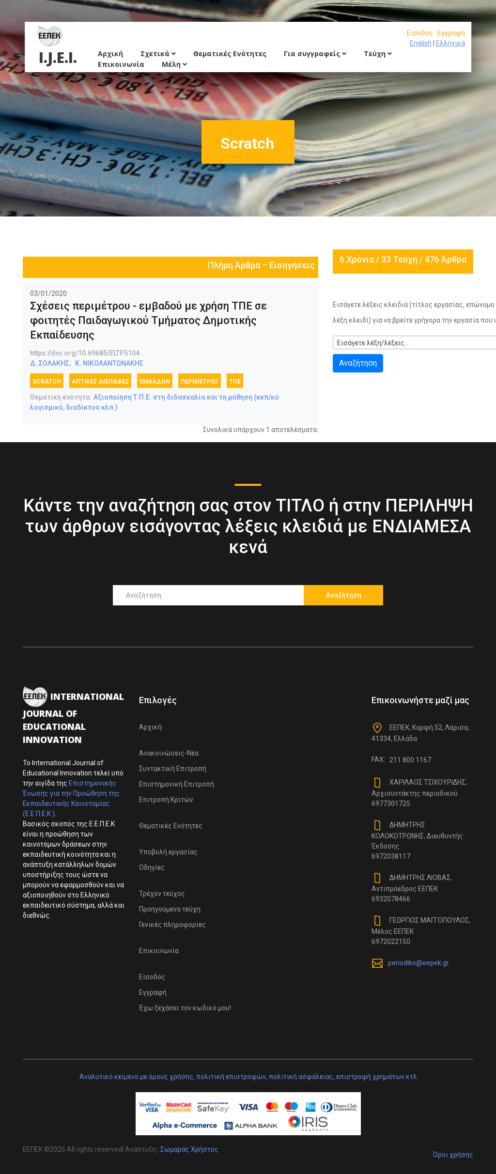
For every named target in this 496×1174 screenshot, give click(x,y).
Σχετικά (158, 53)
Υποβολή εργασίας (168, 852)
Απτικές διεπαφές (100, 381)
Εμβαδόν (155, 381)
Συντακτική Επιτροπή (172, 768)
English (421, 43)
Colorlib (136, 1159)
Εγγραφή (451, 33)
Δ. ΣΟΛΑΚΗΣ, (50, 363)
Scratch (46, 381)
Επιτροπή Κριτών (166, 799)
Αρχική (110, 53)
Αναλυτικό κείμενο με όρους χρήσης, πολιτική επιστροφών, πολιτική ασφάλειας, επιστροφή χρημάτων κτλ (248, 1077)
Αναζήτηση (358, 363)
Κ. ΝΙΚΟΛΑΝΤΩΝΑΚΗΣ (109, 363)
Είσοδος (420, 33)
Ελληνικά (450, 43)
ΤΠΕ (235, 381)
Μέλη (174, 64)
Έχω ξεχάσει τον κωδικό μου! (185, 1008)
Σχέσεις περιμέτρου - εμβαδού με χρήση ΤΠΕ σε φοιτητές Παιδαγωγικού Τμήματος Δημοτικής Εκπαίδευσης (148, 320)
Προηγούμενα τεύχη (170, 909)
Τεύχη (378, 53)
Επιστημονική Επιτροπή (176, 784)
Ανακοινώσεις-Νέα (169, 753)
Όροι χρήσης (453, 1155)
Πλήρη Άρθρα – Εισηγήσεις (261, 265)
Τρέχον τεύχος (162, 893)
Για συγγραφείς (315, 53)
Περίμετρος (199, 381)
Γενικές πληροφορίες (172, 924)
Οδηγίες (152, 867)
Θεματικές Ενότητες (229, 53)
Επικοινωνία (121, 64)
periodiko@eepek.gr (418, 963)
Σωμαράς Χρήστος (189, 1149)
